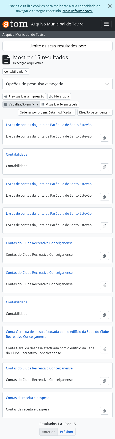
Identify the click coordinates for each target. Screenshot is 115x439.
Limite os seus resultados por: (57, 46)
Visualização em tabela (59, 104)
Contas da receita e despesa (27, 397)
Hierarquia (59, 96)
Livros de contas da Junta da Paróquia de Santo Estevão (49, 184)
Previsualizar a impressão (24, 96)
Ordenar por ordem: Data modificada (46, 112)
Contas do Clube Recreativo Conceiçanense (39, 243)
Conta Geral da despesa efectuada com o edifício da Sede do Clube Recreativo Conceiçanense (57, 334)
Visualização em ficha (21, 104)
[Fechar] (110, 6)
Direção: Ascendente (93, 112)
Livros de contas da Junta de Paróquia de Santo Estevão (49, 125)
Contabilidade (16, 154)
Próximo (66, 432)
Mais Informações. (78, 11)
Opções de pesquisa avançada (34, 84)
